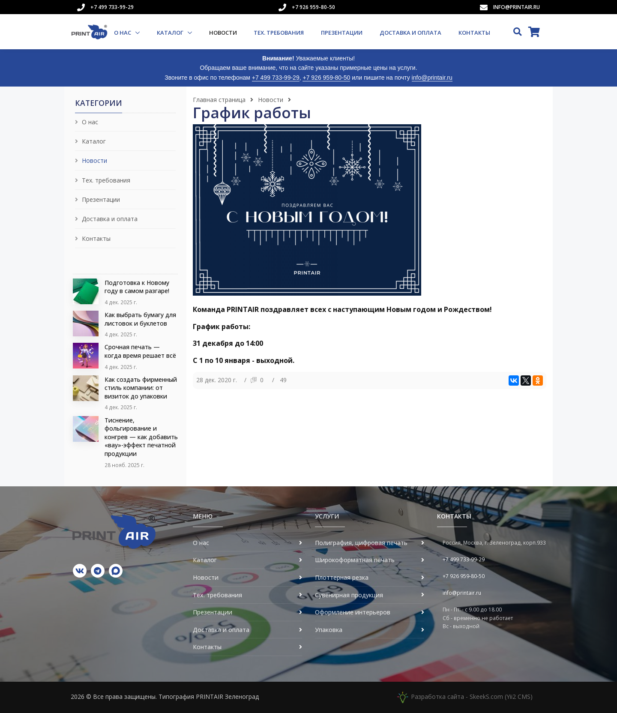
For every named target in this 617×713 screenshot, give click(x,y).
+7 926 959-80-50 (313, 7)
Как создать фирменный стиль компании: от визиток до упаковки (141, 387)
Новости (223, 32)
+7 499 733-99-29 (112, 7)
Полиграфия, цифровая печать (361, 543)
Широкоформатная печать (355, 560)
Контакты (474, 32)
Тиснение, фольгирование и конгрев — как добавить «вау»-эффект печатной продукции (141, 437)
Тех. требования (279, 32)
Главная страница (219, 100)
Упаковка (328, 630)
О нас (123, 32)
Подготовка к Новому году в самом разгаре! (137, 287)
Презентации (341, 32)
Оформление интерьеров (352, 612)
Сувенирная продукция (349, 595)
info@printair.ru (516, 7)
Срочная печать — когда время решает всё (140, 351)
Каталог (171, 32)
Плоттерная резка (341, 577)
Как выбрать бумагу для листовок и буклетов (140, 319)
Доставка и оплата (410, 32)
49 (283, 380)
